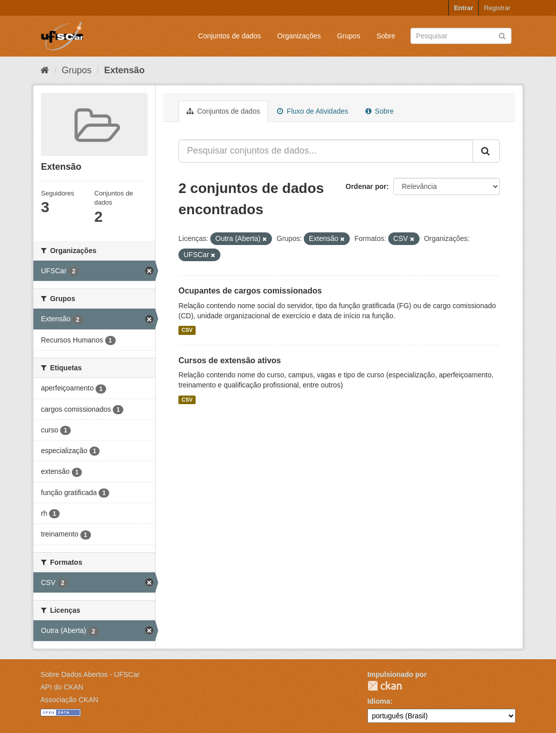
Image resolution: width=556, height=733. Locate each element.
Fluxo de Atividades (312, 111)
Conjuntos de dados (229, 36)
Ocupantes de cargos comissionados (250, 290)
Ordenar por (366, 186)
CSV (187, 330)
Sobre (386, 36)
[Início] (44, 70)
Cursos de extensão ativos (229, 360)
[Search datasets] (461, 36)
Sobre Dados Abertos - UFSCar (90, 674)
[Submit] (502, 35)
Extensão (124, 70)
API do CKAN (61, 687)
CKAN (384, 685)
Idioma (378, 701)
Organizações (298, 36)
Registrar (497, 8)
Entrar (463, 8)
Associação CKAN (69, 700)
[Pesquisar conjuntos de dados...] (325, 151)
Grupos (348, 36)
